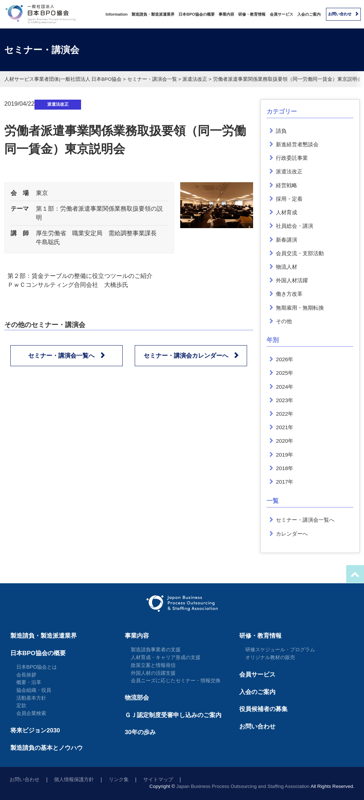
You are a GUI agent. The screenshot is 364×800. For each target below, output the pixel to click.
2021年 (284, 427)
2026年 (284, 359)
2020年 (284, 441)
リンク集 (119, 779)
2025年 (284, 373)
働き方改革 (289, 294)
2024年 (284, 387)
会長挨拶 (26, 675)
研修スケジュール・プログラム (280, 649)
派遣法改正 (58, 104)
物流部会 (137, 697)
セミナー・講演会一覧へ (61, 355)
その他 (284, 321)
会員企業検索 (31, 713)
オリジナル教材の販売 (270, 657)
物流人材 (286, 267)
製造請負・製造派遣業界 (153, 14)
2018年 (284, 468)
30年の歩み (140, 732)
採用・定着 (289, 199)
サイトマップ (158, 779)
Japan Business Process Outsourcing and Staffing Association (243, 786)
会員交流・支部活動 (300, 253)
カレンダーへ (292, 534)
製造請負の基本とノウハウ (46, 747)
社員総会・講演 (294, 226)
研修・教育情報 (252, 14)
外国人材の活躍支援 (153, 673)
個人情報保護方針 (74, 779)
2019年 (284, 455)
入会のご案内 (309, 14)
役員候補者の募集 (263, 709)
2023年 (284, 400)
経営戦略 (286, 185)
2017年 (284, 482)
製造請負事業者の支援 (156, 649)
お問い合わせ (340, 14)
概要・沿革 (28, 682)
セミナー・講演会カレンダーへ (186, 355)
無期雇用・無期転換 (300, 308)
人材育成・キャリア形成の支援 (165, 657)
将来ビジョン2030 (35, 730)
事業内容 (226, 14)
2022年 (284, 414)
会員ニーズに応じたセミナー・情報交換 (175, 680)
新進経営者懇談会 (297, 144)
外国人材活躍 (292, 280)
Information (117, 14)
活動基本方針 (31, 698)
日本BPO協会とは (36, 667)
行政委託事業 (292, 158)
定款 (21, 705)
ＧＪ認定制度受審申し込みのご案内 (173, 715)
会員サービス (281, 14)
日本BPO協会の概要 (196, 14)
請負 (281, 131)
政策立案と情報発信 (153, 665)
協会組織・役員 (33, 690)
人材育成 (286, 212)
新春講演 (286, 240)
